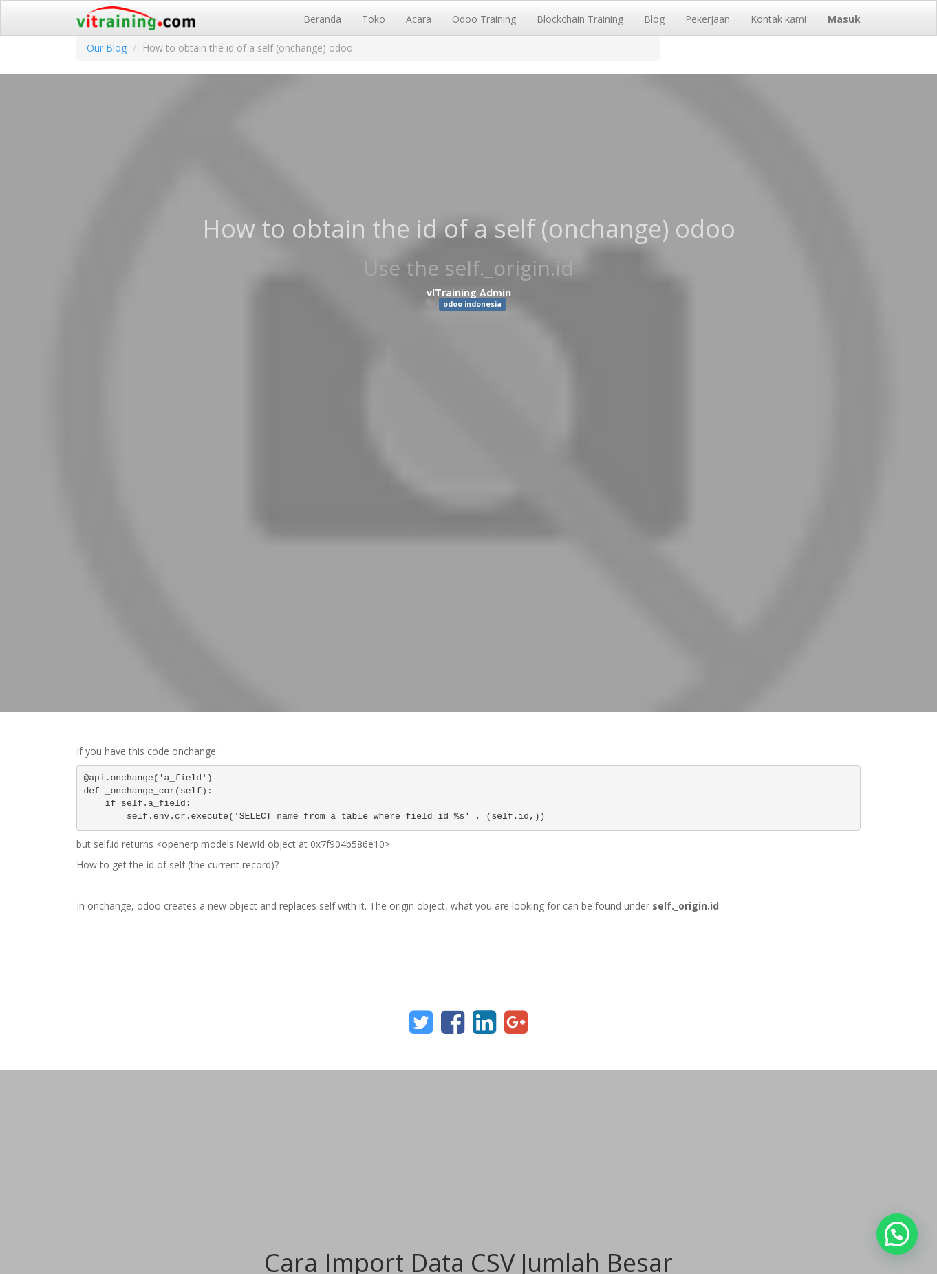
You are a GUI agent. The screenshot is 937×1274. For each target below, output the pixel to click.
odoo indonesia (472, 304)
